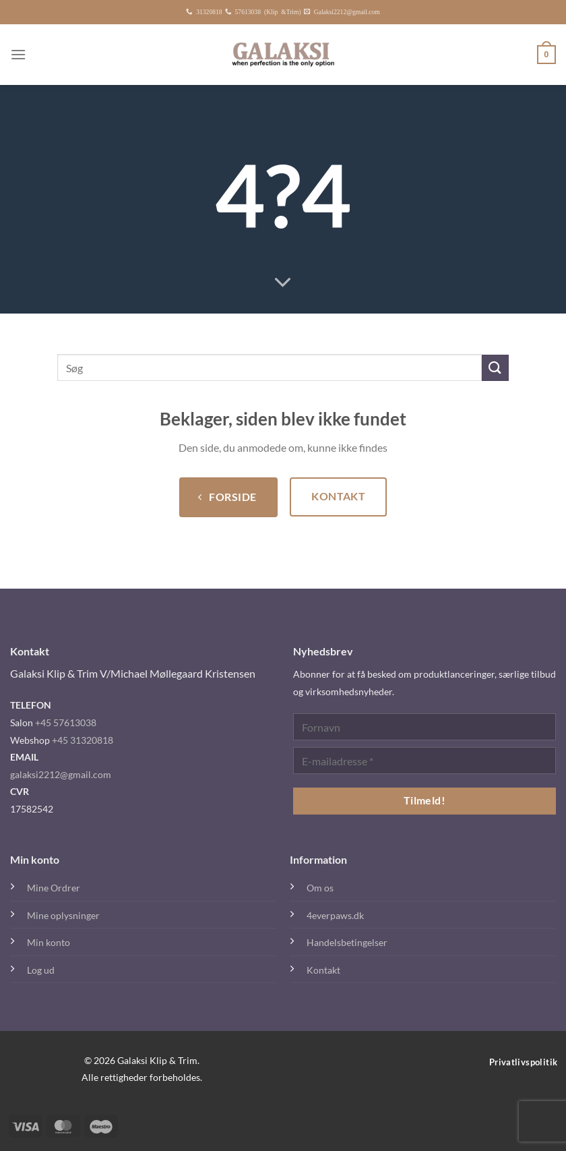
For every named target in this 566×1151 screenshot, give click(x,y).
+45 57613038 (65, 722)
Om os (320, 887)
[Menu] (18, 54)
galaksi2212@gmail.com (60, 774)
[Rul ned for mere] (283, 283)
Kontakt (323, 970)
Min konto (48, 942)
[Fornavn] (424, 726)
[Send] (495, 368)
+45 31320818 (82, 740)
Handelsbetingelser (347, 942)
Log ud (41, 970)
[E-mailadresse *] (424, 760)
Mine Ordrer (53, 887)
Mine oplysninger (63, 915)
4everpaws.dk (335, 915)
